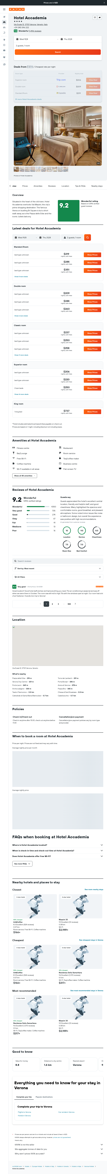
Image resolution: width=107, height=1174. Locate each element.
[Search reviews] (60, 561)
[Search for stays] (4, 22)
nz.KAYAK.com (17, 1166)
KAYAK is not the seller (59, 1144)
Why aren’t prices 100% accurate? (59, 1153)
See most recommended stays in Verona (86, 990)
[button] (104, 2)
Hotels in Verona (24, 1115)
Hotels (27, 1166)
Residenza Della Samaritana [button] (70, 973)
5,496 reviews (35, 31)
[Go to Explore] (4, 39)
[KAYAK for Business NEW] (4, 50)
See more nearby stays (94, 889)
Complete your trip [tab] (24, 1097)
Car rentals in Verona (66, 1112)
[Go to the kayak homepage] (17, 9)
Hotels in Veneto (63, 1166)
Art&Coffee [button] (17, 922)
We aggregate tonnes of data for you (59, 1149)
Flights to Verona (24, 1112)
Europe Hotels (37, 1166)
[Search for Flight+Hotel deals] (4, 32)
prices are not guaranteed (62, 1137)
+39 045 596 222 (21, 27)
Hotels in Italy (49, 1166)
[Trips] (4, 57)
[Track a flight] (4, 44)
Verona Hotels (89, 1166)
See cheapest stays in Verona (91, 940)
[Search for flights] (4, 16)
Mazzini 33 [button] (63, 919)
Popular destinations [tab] (44, 1097)
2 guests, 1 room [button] (23, 45)
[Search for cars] (4, 27)
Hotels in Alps (76, 1166)
